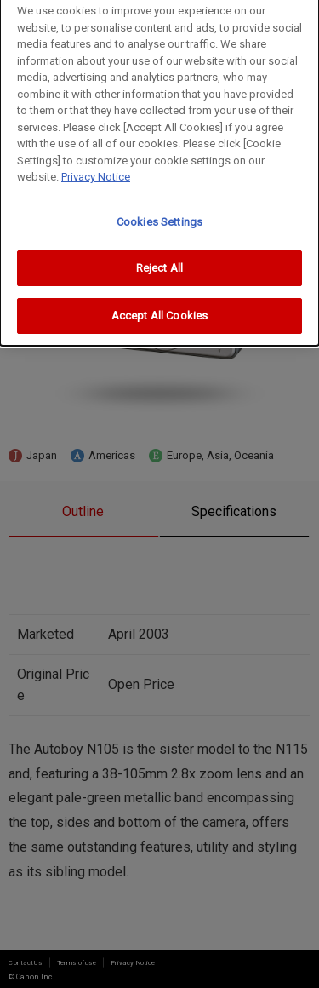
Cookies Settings (159, 215)
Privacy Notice (95, 170)
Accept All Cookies (159, 308)
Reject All (159, 262)
